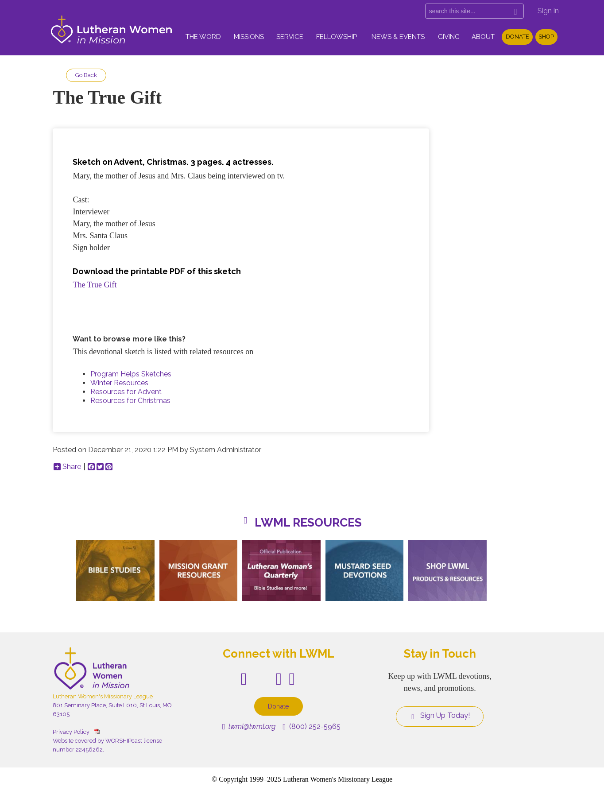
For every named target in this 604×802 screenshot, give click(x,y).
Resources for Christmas (130, 400)
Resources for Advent (126, 391)
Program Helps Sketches (130, 374)
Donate (517, 36)
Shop (546, 36)
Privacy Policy (71, 731)
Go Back (86, 75)
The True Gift (94, 284)
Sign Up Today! (440, 715)
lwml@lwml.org (249, 726)
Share (67, 466)
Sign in (548, 11)
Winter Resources (119, 383)
